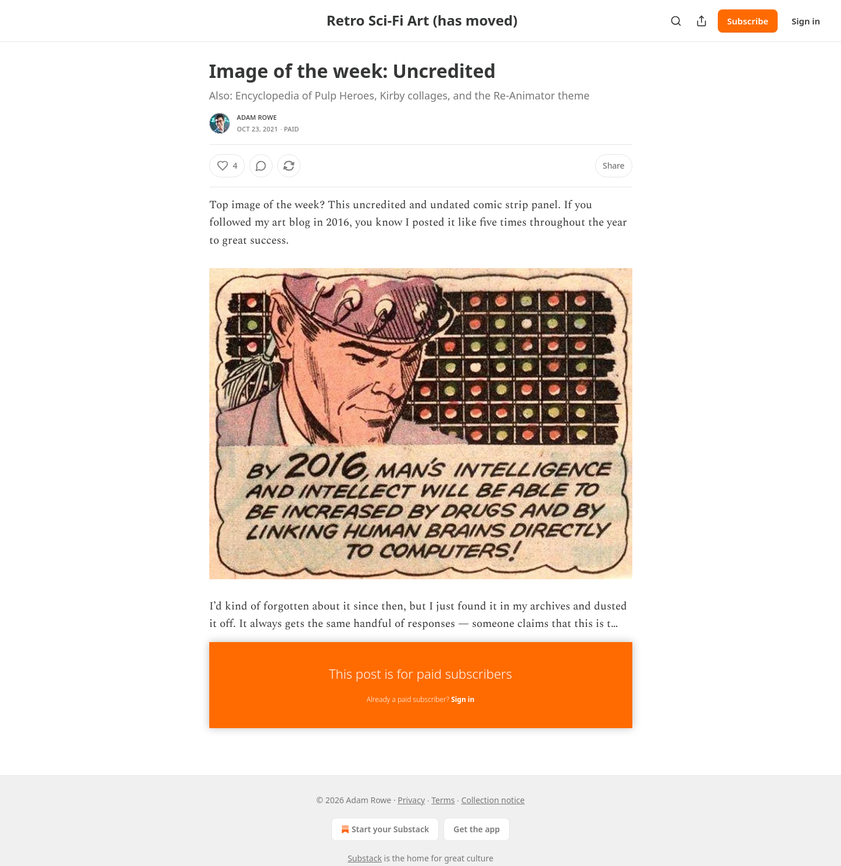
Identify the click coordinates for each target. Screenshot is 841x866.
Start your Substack (384, 829)
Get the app (476, 829)
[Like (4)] (227, 165)
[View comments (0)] (261, 165)
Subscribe (747, 21)
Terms (443, 800)
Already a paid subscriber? (420, 699)
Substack (365, 858)
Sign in (806, 21)
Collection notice (493, 800)
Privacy (411, 800)
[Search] (676, 21)
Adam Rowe (257, 117)
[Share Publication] (701, 21)
